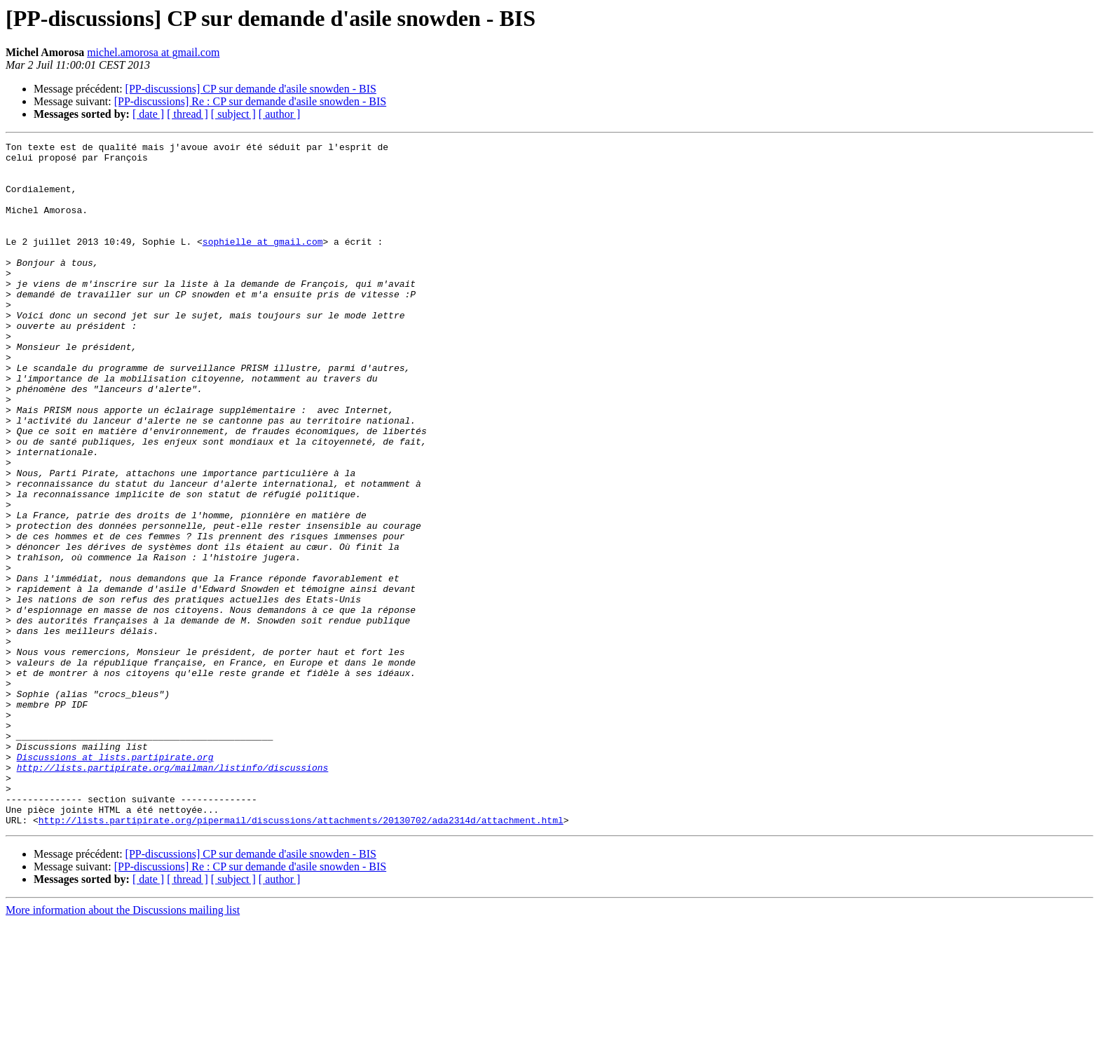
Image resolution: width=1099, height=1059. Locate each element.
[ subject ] (233, 114)
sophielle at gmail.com (263, 262)
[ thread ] (187, 114)
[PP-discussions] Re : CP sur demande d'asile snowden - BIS (250, 101)
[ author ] (280, 114)
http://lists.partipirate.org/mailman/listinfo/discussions (173, 893)
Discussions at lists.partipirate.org (115, 881)
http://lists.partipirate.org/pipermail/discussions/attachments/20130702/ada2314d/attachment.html (301, 956)
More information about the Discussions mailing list (123, 1047)
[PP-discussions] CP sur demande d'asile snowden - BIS (250, 89)
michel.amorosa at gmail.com (153, 52)
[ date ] (148, 114)
